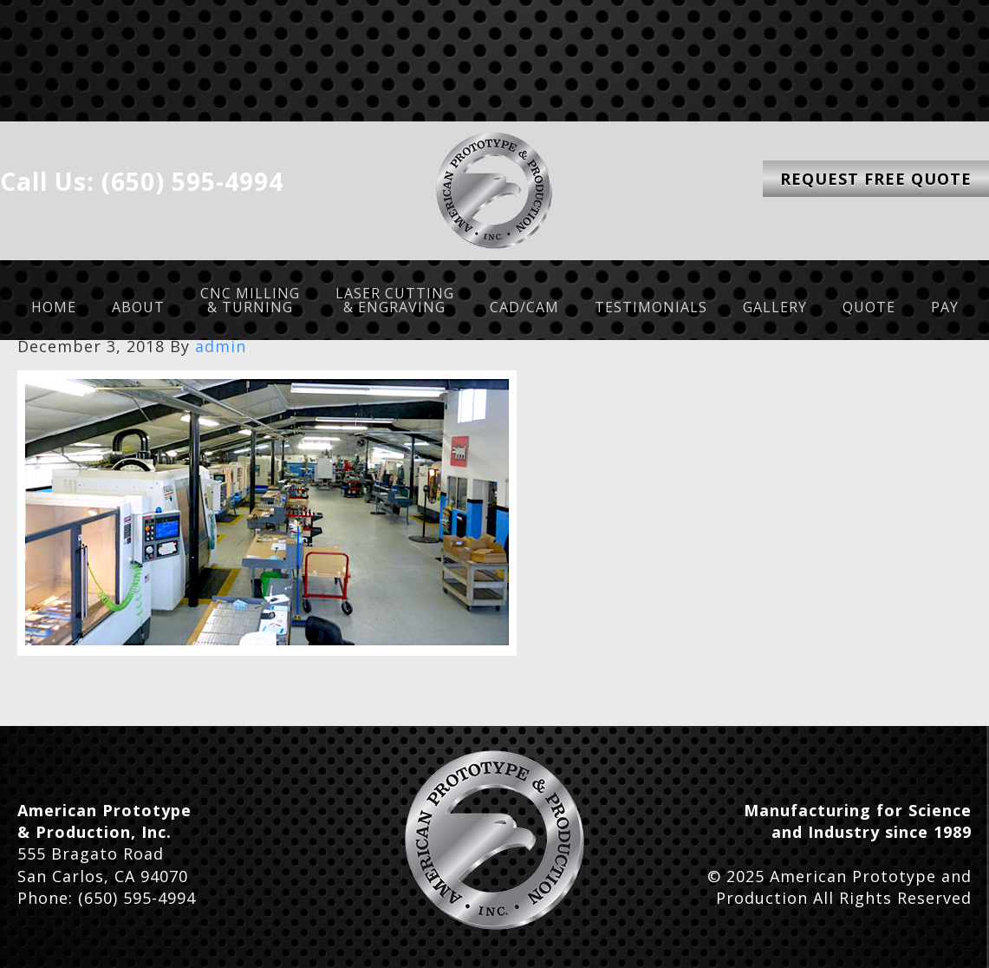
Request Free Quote (876, 178)
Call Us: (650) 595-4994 (141, 181)
